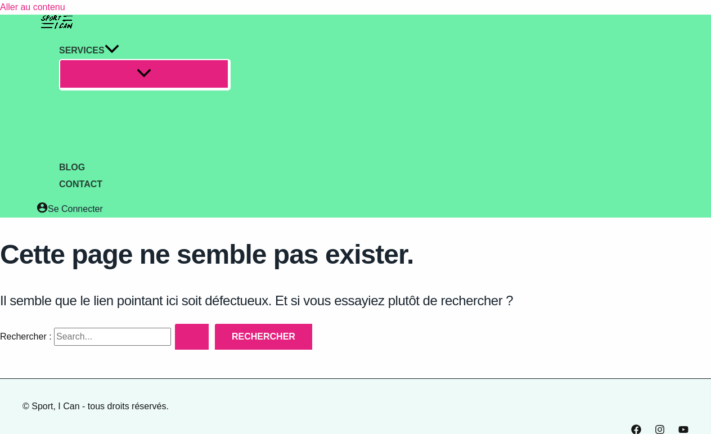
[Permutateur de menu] (145, 75)
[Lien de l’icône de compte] (70, 210)
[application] (112, 50)
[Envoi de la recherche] (193, 337)
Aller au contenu (32, 7)
